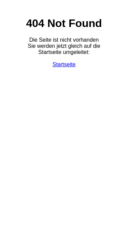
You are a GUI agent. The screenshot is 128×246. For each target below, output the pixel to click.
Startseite (64, 64)
